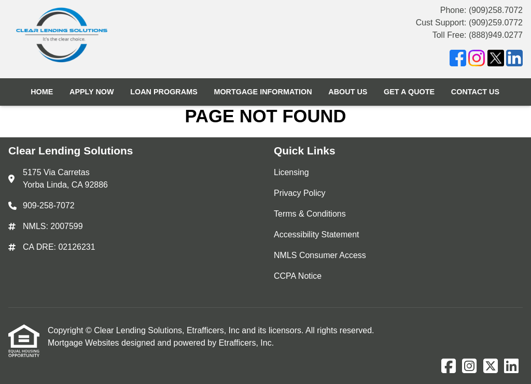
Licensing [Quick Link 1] (291, 172)
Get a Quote (409, 92)
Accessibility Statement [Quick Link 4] (316, 234)
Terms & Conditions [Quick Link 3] (310, 213)
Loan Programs (164, 92)
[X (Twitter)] (495, 60)
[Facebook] (458, 60)
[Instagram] (476, 60)
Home (42, 92)
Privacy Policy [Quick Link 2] (300, 193)
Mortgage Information (263, 92)
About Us (347, 92)
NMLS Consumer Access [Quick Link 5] (320, 255)
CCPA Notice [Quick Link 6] (298, 276)
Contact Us (475, 92)
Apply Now (91, 92)
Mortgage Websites (84, 342)
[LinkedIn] (514, 60)
